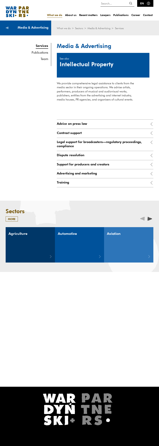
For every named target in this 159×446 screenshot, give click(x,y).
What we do (54, 15)
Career (135, 15)
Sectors (79, 28)
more (11, 219)
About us (70, 15)
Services (42, 46)
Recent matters (88, 15)
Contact (148, 15)
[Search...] (117, 3)
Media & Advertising (99, 28)
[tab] (105, 124)
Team (44, 59)
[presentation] (149, 218)
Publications (121, 15)
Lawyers (105, 15)
